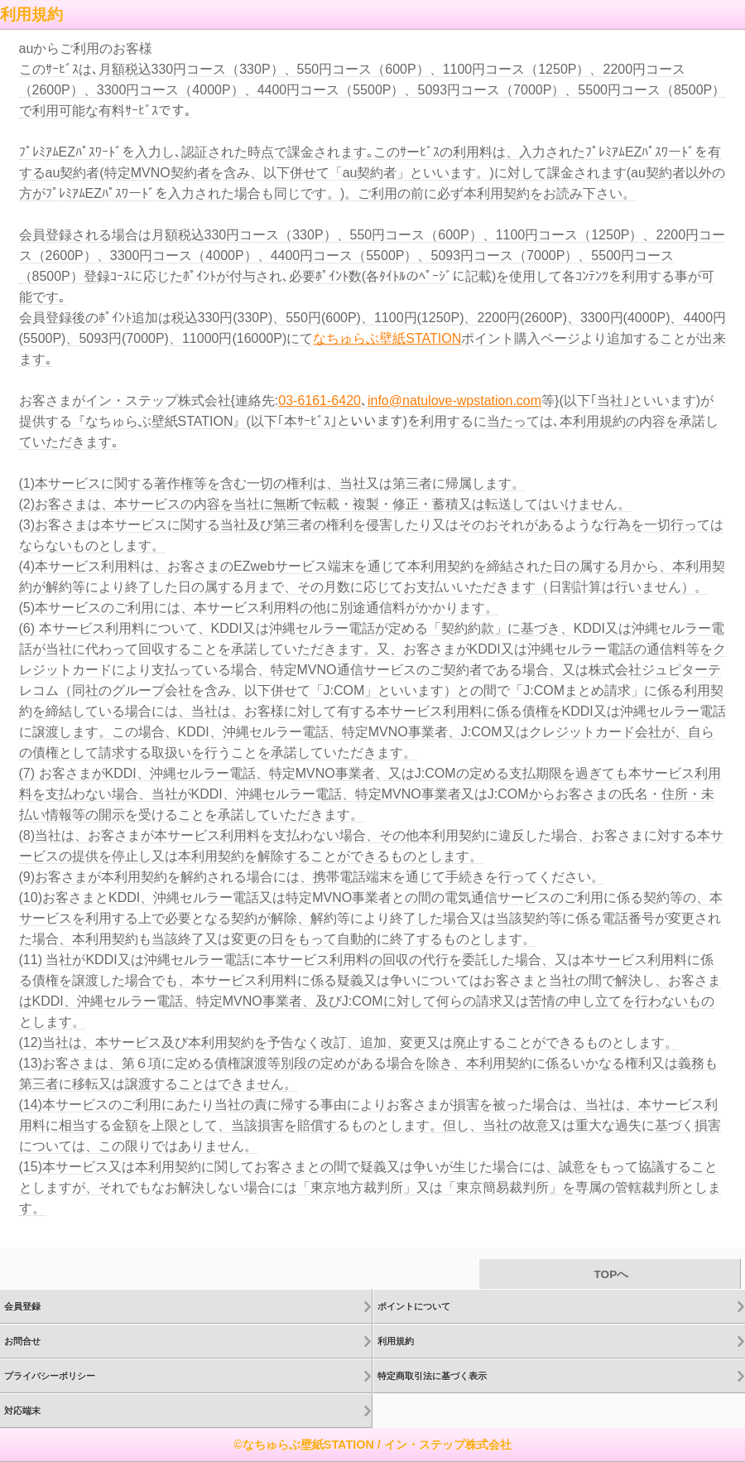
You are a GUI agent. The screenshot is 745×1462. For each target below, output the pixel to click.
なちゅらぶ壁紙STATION (387, 338)
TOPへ (609, 1274)
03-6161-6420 (319, 400)
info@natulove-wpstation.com (454, 400)
